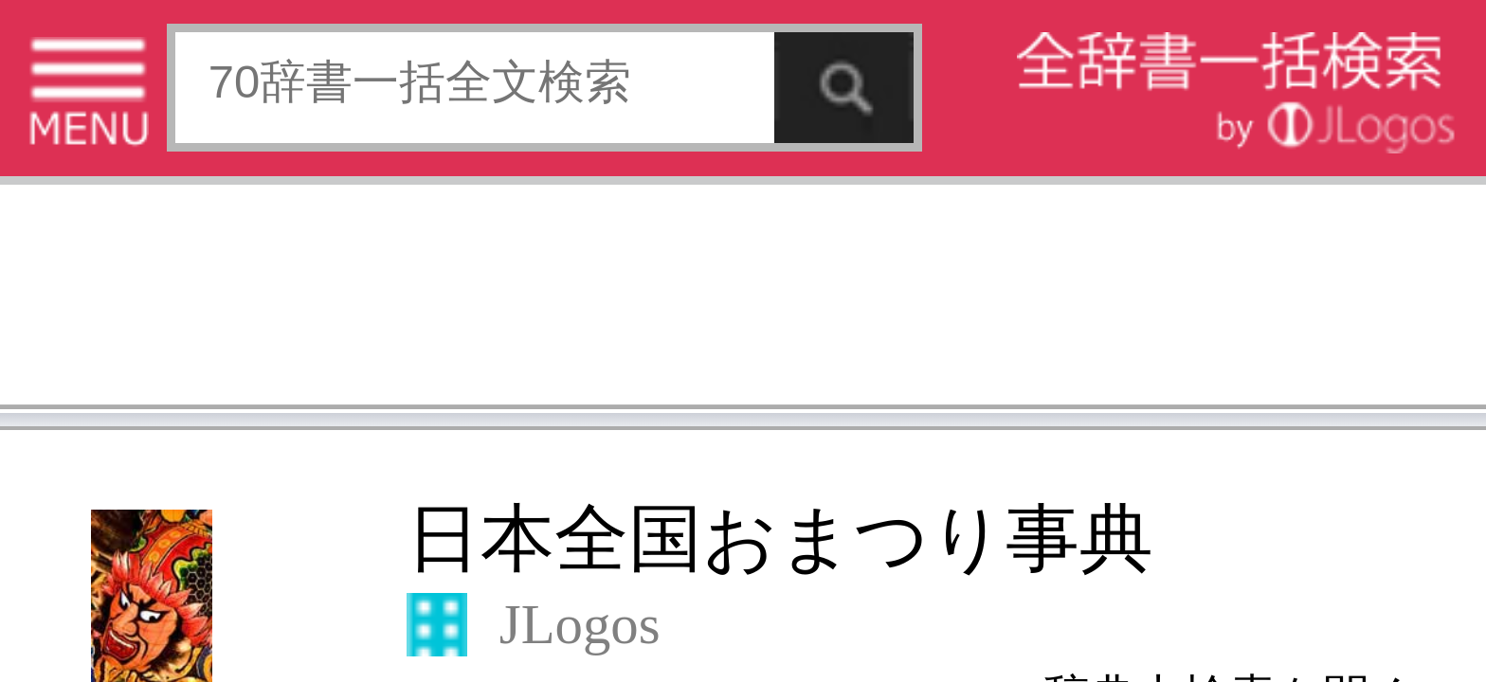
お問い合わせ (231, 539)
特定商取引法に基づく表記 (66, 539)
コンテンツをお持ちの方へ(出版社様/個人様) (109, 552)
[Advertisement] (151, 61)
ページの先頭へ (233, 599)
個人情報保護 (163, 539)
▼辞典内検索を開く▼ (251, 143)
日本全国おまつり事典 (159, 110)
